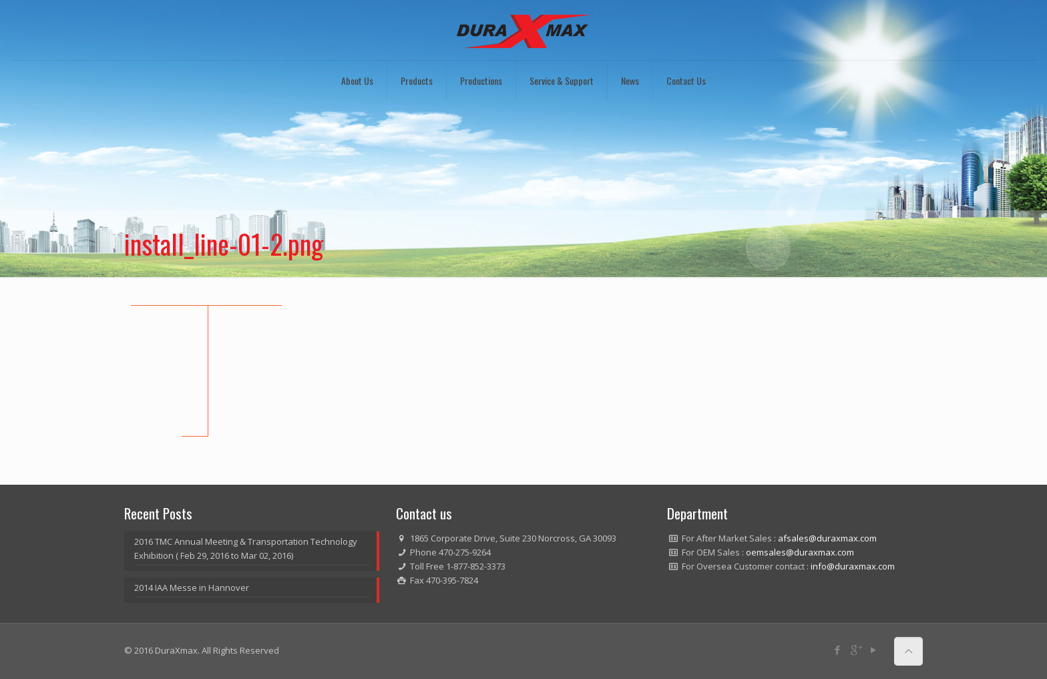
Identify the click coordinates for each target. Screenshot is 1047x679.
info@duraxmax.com (853, 566)
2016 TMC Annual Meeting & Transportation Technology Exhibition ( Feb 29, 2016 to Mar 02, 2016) (245, 548)
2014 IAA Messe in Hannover (191, 588)
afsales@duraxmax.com (827, 538)
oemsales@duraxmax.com (800, 552)
